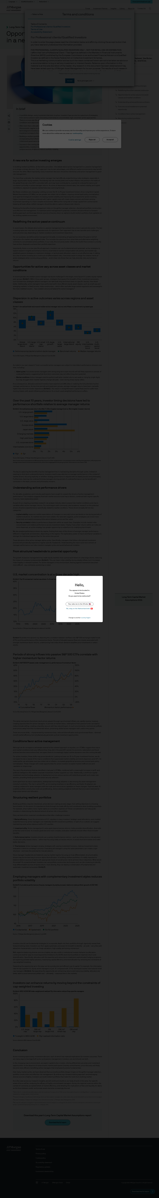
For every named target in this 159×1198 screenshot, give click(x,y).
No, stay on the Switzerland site (79, 608)
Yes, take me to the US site (79, 604)
